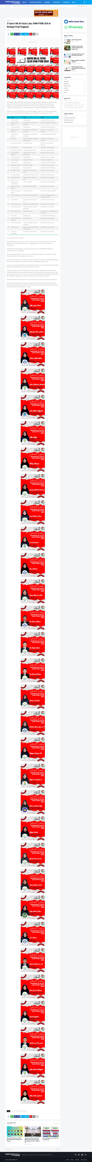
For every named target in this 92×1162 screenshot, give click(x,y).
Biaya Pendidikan (31, 6)
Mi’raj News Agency (68, 122)
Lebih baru (8, 1149)
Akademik (74, 81)
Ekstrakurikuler (77, 102)
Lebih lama (57, 1149)
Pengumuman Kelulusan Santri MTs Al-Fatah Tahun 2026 (78, 54)
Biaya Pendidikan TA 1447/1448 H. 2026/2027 (78, 61)
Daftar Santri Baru (33, 42)
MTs (66, 107)
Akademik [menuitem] (47, 2)
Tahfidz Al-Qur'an (78, 107)
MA (80, 105)
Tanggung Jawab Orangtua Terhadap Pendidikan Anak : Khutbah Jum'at (77, 48)
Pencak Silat (71, 107)
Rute (39, 6)
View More (56, 1122)
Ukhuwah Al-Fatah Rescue (70, 117)
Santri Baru (8, 6)
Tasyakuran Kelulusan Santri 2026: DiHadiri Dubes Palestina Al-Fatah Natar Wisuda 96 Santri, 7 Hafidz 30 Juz (32, 1140)
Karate (76, 105)
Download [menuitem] (66, 2)
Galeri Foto (74, 84)
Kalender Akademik (69, 105)
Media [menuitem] (73, 2)
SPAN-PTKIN (23, 1111)
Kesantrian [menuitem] (56, 2)
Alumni (13, 20)
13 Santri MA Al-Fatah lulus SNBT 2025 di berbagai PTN (50, 1138)
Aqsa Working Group (68, 120)
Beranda (9, 20)
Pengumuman (16, 6)
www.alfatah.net (13, 1159)
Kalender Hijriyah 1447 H (77, 39)
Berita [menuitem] (24, 2)
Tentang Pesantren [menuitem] (35, 2)
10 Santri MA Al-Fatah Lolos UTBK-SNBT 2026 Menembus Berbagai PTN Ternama (14, 1139)
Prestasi (17, 1111)
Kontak (23, 6)
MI (83, 105)
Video (74, 92)
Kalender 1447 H (46, 6)
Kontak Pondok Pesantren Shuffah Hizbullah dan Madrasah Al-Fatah (78, 68)
